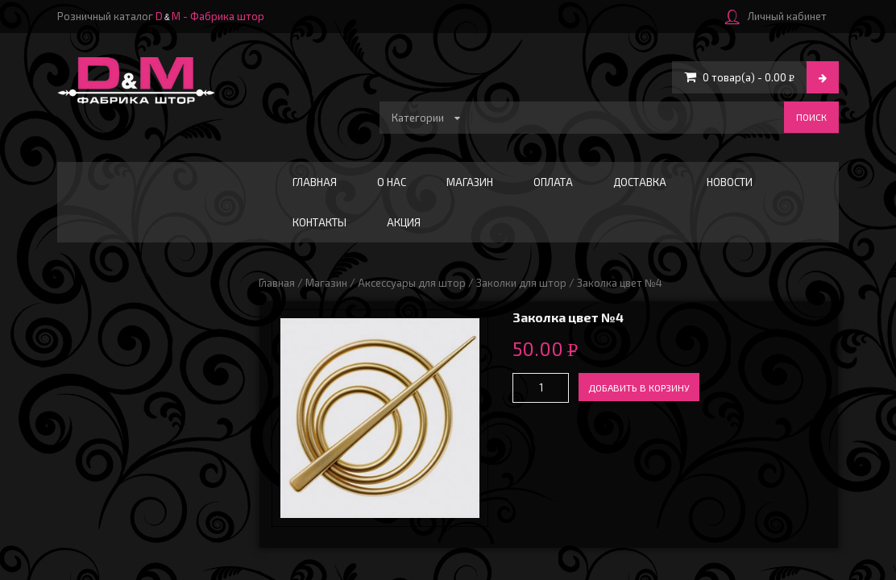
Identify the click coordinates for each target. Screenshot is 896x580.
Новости (730, 182)
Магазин (469, 182)
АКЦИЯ (404, 222)
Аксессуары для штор (412, 282)
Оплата (553, 182)
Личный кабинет (776, 16)
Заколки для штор (521, 282)
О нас (391, 182)
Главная (314, 182)
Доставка (639, 182)
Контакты (319, 222)
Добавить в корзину (639, 387)
